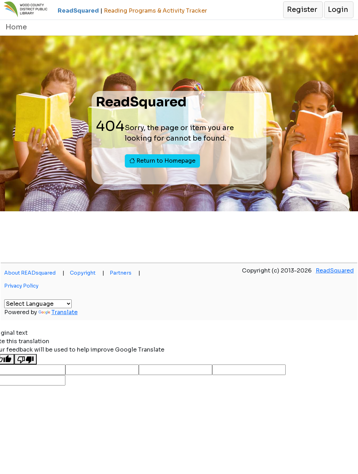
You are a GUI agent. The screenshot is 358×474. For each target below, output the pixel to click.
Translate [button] (58, 312)
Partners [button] (125, 273)
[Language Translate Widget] (38, 303)
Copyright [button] (87, 273)
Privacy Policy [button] (21, 286)
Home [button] (16, 27)
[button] (302, 10)
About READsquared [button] (34, 273)
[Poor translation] (25, 359)
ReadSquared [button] (335, 270)
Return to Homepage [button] (162, 160)
